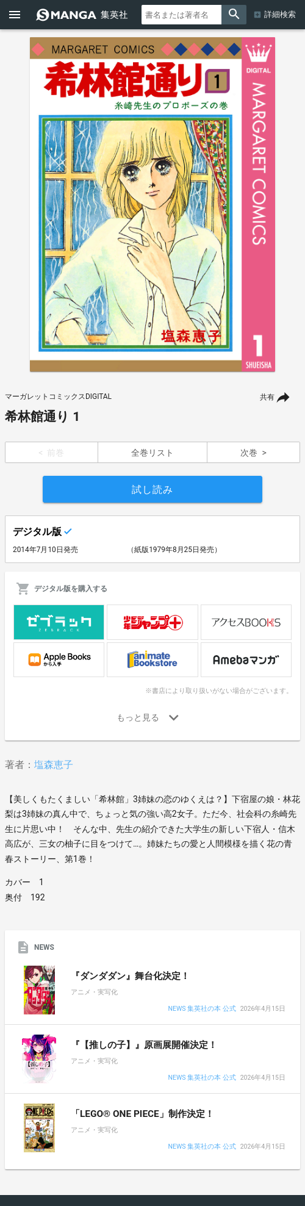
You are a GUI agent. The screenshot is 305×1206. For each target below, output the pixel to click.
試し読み (152, 489)
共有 (267, 397)
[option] (152, 204)
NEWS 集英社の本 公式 (201, 1009)
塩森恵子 (53, 764)
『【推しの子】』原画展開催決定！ (144, 1044)
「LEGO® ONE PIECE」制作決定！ (142, 1113)
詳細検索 (280, 14)
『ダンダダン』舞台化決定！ (130, 976)
